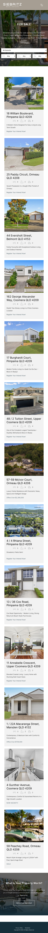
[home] (12, 5)
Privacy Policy (19, 927)
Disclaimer (27, 927)
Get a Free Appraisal (24, 903)
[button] (42, 5)
